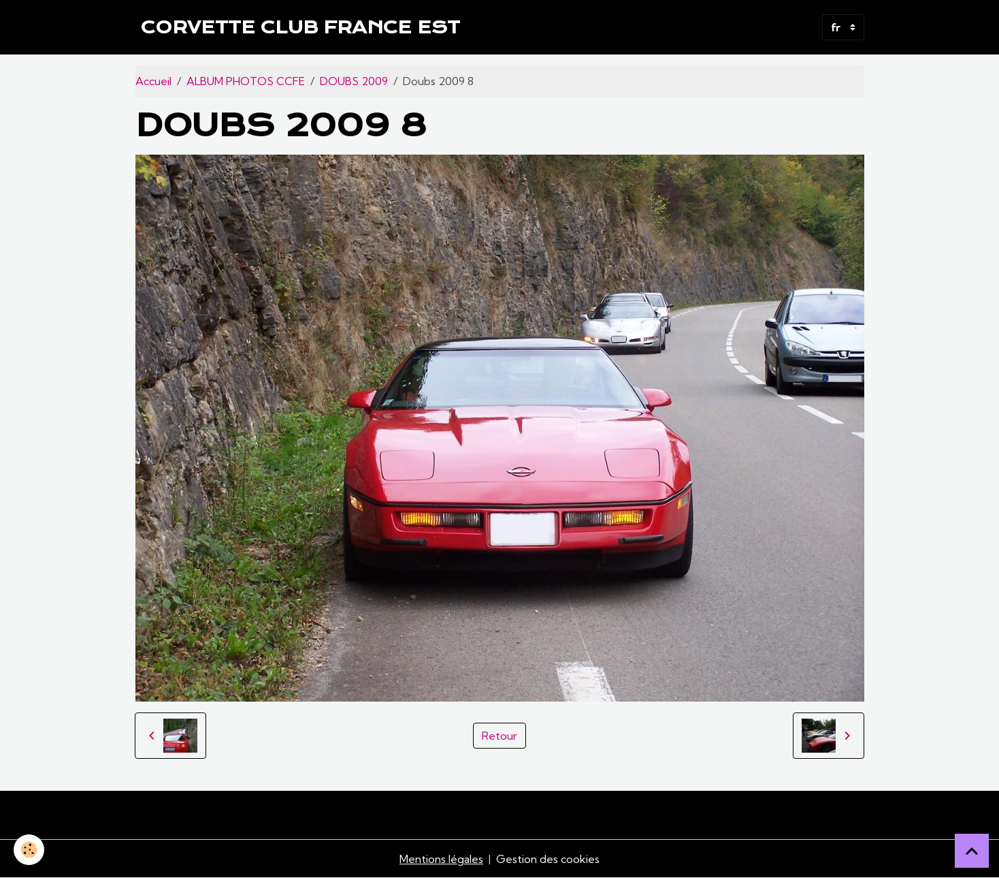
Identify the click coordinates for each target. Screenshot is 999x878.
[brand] (300, 27)
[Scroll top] (972, 851)
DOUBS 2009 (354, 81)
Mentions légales (441, 859)
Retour (499, 735)
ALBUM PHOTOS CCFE (245, 81)
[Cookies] (29, 849)
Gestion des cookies (548, 859)
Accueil (153, 81)
